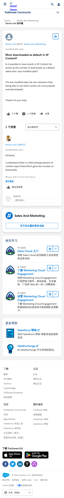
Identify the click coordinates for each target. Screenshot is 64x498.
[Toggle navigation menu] (58, 12)
